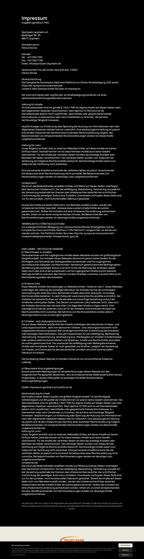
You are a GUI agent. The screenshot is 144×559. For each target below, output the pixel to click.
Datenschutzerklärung (18, 555)
